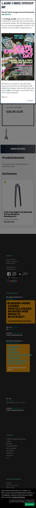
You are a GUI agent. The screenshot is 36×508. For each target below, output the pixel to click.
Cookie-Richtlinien (18, 497)
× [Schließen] (33, 3)
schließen (30, 101)
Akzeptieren (29, 504)
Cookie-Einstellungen (17, 501)
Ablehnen (30, 501)
